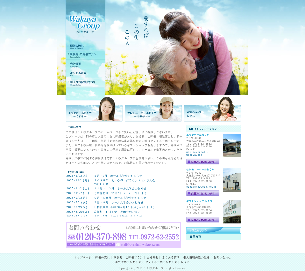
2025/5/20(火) (77, 212)
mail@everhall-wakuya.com (197, 154)
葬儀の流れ (102, 257)
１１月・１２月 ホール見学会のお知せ (120, 188)
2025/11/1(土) (77, 188)
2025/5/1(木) (77, 216)
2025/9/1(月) (77, 198)
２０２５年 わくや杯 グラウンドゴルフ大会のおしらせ (124, 182)
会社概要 (152, 257)
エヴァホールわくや (128, 261)
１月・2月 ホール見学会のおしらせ (118, 176)
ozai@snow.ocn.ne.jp (201, 187)
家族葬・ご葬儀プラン (128, 257)
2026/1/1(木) (77, 176)
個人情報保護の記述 (196, 257)
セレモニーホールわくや (161, 261)
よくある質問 (171, 257)
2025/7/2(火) (77, 207)
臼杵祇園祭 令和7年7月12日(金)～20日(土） (125, 207)
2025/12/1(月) (77, 180)
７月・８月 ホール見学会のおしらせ (118, 202)
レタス (185, 261)
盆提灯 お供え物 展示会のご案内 (117, 212)
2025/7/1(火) (77, 202)
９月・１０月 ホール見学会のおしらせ (120, 198)
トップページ (83, 257)
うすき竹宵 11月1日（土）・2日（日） (121, 193)
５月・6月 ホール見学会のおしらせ (118, 216)
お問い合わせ (222, 257)
